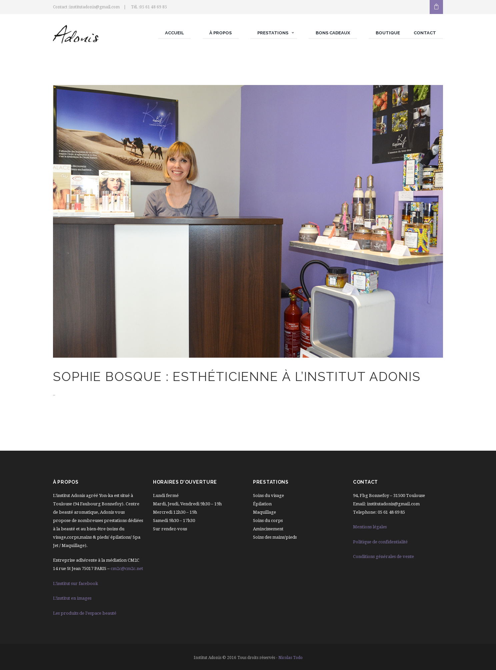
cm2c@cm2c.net (127, 568)
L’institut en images (72, 598)
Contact (425, 32)
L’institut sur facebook (75, 583)
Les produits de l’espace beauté (84, 613)
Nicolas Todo (290, 657)
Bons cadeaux (333, 32)
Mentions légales (370, 526)
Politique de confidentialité (380, 541)
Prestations (272, 32)
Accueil (174, 32)
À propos (220, 32)
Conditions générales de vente (383, 556)
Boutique (388, 32)
